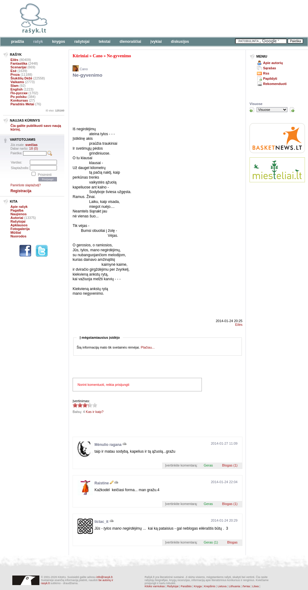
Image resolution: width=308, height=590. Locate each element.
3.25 (75, 405)
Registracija (20, 191)
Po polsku (18, 97)
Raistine (101, 483)
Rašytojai (81, 41)
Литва (246, 586)
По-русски (18, 93)
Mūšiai (15, 232)
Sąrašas (269, 68)
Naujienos (18, 214)
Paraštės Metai (22, 104)
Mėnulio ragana (108, 444)
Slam (14, 85)
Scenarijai (18, 67)
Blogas (232, 542)
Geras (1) (211, 542)
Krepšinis (209, 586)
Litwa (255, 586)
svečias (31, 145)
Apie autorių (273, 63)
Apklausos (19, 225)
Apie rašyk (19, 206)
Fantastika (18, 63)
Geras (208, 465)
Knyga (198, 586)
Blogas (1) (230, 465)
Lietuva (222, 586)
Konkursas (19, 100)
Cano (97, 56)
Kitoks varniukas (155, 586)
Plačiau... (147, 347)
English (16, 89)
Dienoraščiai (130, 41)
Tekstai (104, 41)
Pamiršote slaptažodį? (25, 185)
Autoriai (16, 218)
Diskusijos (180, 41)
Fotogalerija (20, 229)
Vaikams (17, 82)
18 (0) (33, 148)
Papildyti (270, 78)
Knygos (58, 41)
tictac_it (101, 521)
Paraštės (186, 586)
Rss (266, 73)
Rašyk (38, 41)
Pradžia (17, 41)
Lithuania (234, 586)
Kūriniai (80, 56)
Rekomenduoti (274, 84)
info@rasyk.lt (104, 577)
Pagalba (16, 210)
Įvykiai (156, 41)
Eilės (14, 60)
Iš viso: (55, 110)
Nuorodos (18, 236)
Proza (15, 74)
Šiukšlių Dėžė (21, 78)
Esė (13, 71)
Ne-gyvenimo (119, 56)
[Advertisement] (94, 22)
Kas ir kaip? (94, 412)
